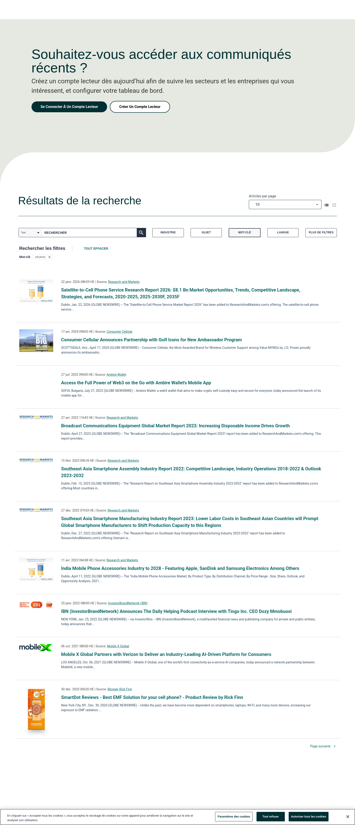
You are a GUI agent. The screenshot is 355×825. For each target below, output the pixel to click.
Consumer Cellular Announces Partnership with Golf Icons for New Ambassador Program (151, 339)
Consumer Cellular (120, 331)
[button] (43, 257)
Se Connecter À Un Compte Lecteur (69, 107)
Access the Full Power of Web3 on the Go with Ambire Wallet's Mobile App (136, 382)
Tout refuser (270, 817)
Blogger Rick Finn (120, 689)
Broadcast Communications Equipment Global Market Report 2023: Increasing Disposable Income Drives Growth (175, 425)
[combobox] (285, 204)
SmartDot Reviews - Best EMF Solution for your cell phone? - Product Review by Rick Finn (152, 697)
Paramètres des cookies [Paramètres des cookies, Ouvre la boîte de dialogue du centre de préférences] (234, 817)
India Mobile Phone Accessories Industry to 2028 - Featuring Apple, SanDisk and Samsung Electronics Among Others (180, 568)
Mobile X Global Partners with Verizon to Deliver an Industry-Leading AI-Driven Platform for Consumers (166, 654)
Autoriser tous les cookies (308, 817)
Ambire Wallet (116, 374)
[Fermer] (348, 818)
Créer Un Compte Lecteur (140, 107)
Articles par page (262, 196)
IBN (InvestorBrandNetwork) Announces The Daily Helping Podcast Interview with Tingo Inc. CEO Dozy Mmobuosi (176, 611)
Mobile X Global (118, 646)
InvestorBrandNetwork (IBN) (127, 603)
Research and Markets (123, 282)
